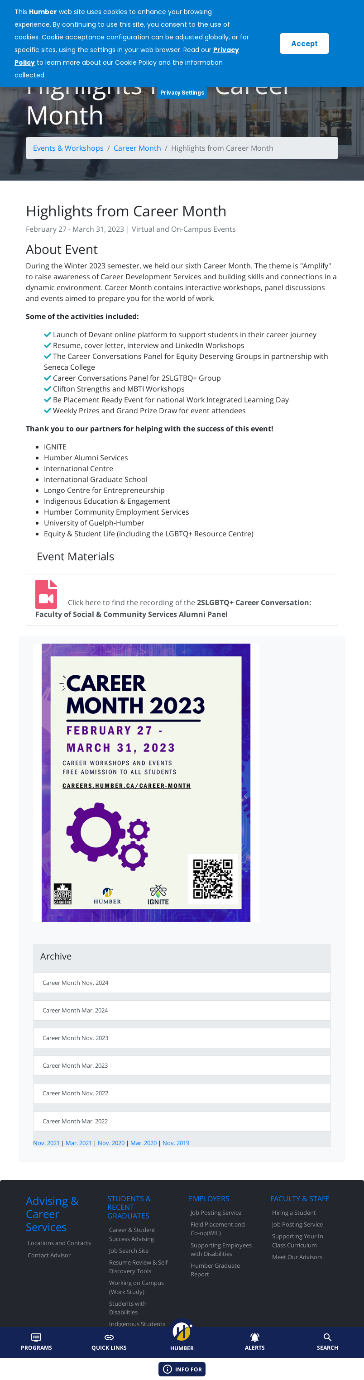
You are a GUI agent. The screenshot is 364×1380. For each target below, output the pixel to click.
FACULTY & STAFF (299, 1198)
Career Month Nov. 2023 (75, 1038)
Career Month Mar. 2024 (75, 1010)
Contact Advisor (49, 1255)
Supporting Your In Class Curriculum (297, 1240)
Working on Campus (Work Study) (136, 1287)
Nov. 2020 (111, 1143)
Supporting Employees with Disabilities (221, 1249)
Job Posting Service (216, 1212)
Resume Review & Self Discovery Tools (138, 1266)
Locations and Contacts (59, 1243)
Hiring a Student (294, 1212)
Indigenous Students (137, 1324)
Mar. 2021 (79, 1143)
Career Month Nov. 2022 (75, 1093)
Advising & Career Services (52, 1213)
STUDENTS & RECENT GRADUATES (129, 1207)
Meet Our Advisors (297, 1257)
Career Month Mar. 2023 (75, 1065)
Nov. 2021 (46, 1143)
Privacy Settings (182, 92)
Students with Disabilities (128, 1307)
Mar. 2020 (143, 1143)
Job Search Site (128, 1250)
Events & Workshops (68, 148)
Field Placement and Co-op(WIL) (218, 1228)
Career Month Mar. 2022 (75, 1121)
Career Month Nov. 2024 (75, 983)
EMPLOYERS (209, 1198)
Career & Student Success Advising (132, 1234)
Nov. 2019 (176, 1143)
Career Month (137, 148)
